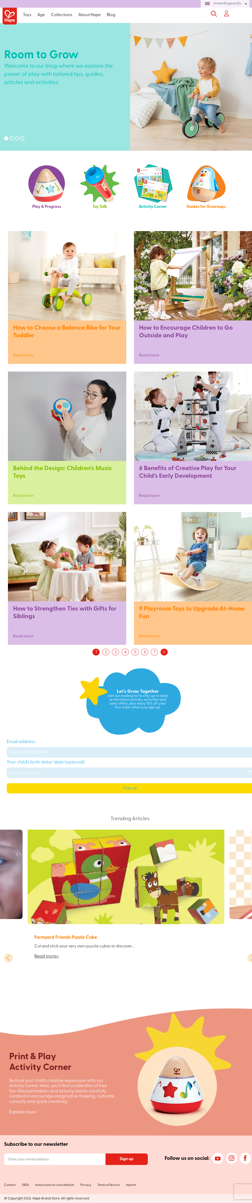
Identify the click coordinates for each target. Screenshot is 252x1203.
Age (41, 15)
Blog (111, 15)
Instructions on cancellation (54, 1185)
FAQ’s (25, 1185)
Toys (27, 15)
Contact (10, 1185)
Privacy (85, 1185)
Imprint (131, 1185)
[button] (225, 4)
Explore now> (23, 1112)
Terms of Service (109, 1185)
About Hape (89, 15)
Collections (61, 15)
